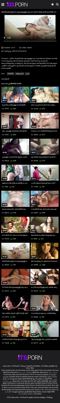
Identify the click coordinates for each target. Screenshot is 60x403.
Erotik (17, 387)
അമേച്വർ (19, 74)
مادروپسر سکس (52, 372)
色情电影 (45, 381)
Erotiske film (6, 385)
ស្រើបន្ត (39, 381)
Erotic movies (16, 370)
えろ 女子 (8, 392)
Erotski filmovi (30, 385)
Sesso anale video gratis (30, 370)
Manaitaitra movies (40, 392)
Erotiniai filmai (52, 383)
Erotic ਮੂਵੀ (33, 381)
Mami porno (49, 387)
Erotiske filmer (24, 387)
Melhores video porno (40, 372)
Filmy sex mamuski (37, 387)
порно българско (40, 377)
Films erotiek (6, 370)
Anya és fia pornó (22, 374)
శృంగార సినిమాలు (38, 379)
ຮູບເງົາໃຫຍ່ (29, 392)
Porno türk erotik (10, 374)
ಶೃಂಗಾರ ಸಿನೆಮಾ (17, 379)
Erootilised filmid (20, 390)
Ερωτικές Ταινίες (33, 390)
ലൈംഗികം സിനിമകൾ (20, 381)
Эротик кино (30, 383)
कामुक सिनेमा (48, 379)
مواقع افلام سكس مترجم (25, 372)
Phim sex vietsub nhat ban (49, 370)
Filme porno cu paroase (15, 383)
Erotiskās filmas (41, 383)
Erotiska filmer (14, 377)
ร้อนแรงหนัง (11, 387)
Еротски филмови (18, 385)
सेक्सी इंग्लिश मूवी (27, 379)
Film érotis (38, 394)
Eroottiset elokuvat (27, 377)
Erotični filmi (51, 385)
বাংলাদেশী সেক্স (33, 374)
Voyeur (10, 74)
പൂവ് (27, 74)
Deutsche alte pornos (10, 372)
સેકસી (10, 379)
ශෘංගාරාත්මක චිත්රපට (26, 394)
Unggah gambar (18, 392)
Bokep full (10, 390)
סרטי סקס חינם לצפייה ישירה (49, 390)
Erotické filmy (41, 385)
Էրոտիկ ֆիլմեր (43, 374)
